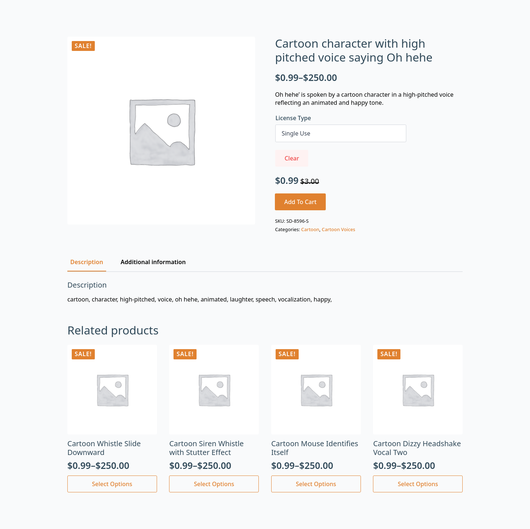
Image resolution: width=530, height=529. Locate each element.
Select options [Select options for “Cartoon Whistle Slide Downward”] (112, 484)
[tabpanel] (265, 292)
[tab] (86, 262)
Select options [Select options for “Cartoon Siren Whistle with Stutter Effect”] (214, 484)
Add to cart (300, 202)
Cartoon (310, 229)
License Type (293, 118)
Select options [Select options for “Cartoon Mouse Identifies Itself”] (316, 484)
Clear (291, 158)
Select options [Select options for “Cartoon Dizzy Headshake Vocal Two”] (418, 484)
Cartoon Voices (338, 229)
